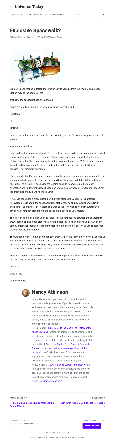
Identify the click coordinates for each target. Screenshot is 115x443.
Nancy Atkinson (18, 37)
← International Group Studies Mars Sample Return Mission (32, 404)
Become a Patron (92, 426)
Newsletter (38, 14)
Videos (20, 14)
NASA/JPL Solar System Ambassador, (67, 364)
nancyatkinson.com (52, 381)
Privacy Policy (63, 433)
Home (12, 14)
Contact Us (50, 433)
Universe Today (26, 6)
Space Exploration (58, 37)
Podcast (28, 14)
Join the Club (49, 14)
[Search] (103, 14)
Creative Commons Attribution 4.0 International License (67, 437)
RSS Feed (61, 14)
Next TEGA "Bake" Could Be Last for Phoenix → (82, 404)
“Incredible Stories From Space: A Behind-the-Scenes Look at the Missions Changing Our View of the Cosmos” (61, 348)
